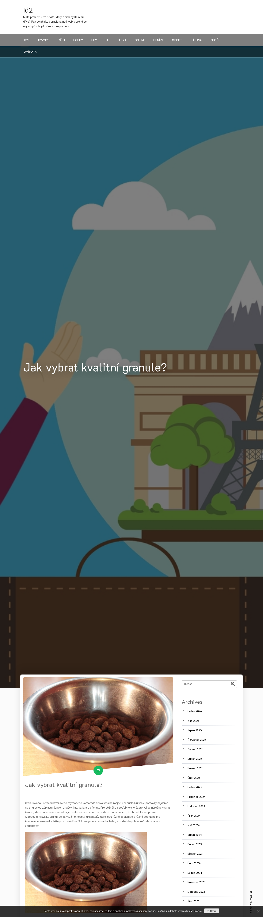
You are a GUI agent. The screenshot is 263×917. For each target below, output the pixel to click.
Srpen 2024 (195, 834)
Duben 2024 (195, 844)
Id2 (28, 10)
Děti (61, 40)
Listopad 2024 (196, 806)
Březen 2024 (195, 853)
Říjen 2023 (194, 901)
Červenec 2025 (197, 740)
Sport (177, 40)
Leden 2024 (195, 872)
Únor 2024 (194, 863)
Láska (121, 40)
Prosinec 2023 (196, 882)
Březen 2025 (195, 768)
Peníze (158, 40)
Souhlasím (211, 911)
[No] (258, 911)
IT (107, 40)
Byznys (44, 40)
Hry (94, 40)
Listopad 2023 (196, 891)
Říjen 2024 (194, 815)
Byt (27, 40)
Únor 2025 (194, 778)
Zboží (214, 40)
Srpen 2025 (195, 730)
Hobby (78, 40)
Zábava (196, 40)
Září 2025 (193, 721)
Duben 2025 (195, 759)
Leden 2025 (195, 787)
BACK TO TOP (251, 902)
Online (140, 40)
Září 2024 (193, 825)
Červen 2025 (195, 749)
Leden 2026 (195, 711)
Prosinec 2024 (196, 797)
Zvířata (30, 52)
